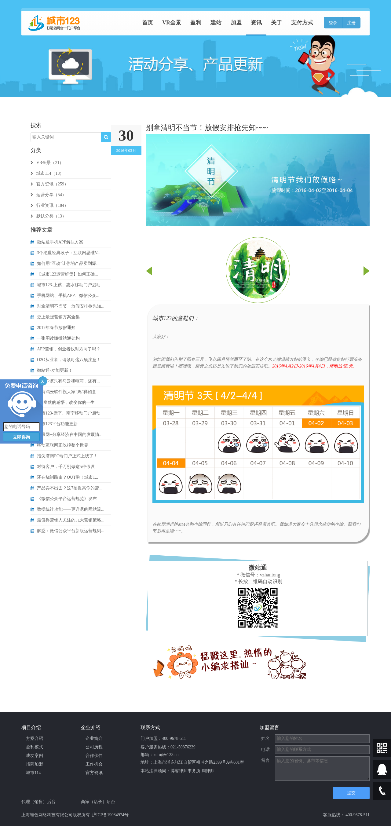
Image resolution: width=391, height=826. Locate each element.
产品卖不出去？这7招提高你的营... (66, 488)
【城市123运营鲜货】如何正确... (64, 274)
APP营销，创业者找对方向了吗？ (65, 349)
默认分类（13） (48, 216)
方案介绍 (34, 738)
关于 (276, 23)
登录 (333, 22)
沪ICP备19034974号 (110, 815)
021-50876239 (183, 747)
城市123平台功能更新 (54, 424)
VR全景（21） (47, 162)
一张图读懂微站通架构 (55, 338)
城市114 (33, 772)
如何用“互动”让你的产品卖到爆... (65, 263)
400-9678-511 (174, 738)
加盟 (236, 23)
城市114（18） (47, 173)
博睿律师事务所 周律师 (192, 771)
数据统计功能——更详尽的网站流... (67, 509)
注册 (351, 22)
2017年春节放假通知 (53, 327)
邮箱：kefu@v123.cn (159, 754)
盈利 (195, 23)
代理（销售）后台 (38, 801)
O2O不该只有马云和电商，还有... (65, 381)
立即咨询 (21, 437)
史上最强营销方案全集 (55, 317)
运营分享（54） (48, 194)
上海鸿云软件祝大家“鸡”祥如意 (63, 391)
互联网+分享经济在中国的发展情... (66, 434)
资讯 (256, 23)
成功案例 (34, 755)
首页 (147, 23)
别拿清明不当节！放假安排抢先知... (67, 306)
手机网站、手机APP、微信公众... (65, 295)
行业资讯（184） (49, 205)
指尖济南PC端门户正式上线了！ (64, 456)
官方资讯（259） (49, 184)
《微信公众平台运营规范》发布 (64, 498)
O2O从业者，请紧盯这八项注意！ (66, 359)
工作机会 (94, 764)
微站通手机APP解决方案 (57, 242)
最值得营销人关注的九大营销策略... (67, 520)
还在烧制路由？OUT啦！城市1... (64, 477)
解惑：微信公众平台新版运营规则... (67, 530)
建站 (215, 23)
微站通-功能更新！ (52, 370)
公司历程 (94, 747)
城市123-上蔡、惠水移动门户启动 (65, 285)
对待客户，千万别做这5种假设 (63, 466)
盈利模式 (34, 747)
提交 (351, 793)
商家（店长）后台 (98, 801)
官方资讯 (94, 772)
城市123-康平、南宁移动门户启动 (65, 413)
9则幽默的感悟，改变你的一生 (63, 402)
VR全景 (171, 23)
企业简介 (94, 738)
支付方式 (302, 23)
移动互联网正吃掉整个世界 (59, 445)
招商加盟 (34, 764)
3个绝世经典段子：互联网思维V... (65, 252)
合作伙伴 (94, 755)
